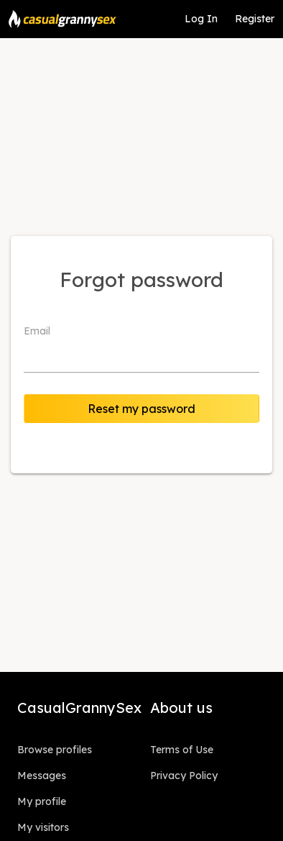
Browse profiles (54, 749)
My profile (41, 801)
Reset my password (141, 408)
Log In (201, 18)
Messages (41, 775)
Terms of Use (181, 749)
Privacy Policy (184, 775)
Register (254, 18)
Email (37, 330)
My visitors (43, 827)
